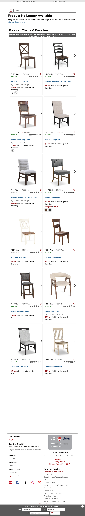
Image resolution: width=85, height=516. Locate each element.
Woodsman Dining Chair (20, 139)
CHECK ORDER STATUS (26, 1)
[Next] (41, 55)
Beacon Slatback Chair (53, 366)
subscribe (55, 513)
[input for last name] (55, 509)
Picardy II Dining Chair (19, 81)
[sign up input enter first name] (25, 458)
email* (37, 513)
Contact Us (48, 474)
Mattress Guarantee (51, 499)
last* (54, 509)
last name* (13, 462)
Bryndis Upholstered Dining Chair (24, 197)
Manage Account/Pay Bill (58, 464)
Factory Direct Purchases (53, 493)
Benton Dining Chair (52, 139)
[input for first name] (31, 509)
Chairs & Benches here (16, 22)
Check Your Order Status (53, 471)
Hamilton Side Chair (19, 257)
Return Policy (49, 490)
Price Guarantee (50, 496)
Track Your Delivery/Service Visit (56, 485)
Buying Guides (49, 488)
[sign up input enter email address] (25, 472)
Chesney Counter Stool (20, 311)
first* (29, 509)
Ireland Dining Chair (52, 197)
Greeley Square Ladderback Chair (58, 81)
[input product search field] (44, 11)
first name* (13, 455)
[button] (40, 74)
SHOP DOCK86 (59, 1)
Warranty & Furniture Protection (55, 501)
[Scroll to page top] (42, 503)
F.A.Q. (46, 480)
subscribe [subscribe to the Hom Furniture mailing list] (14, 477)
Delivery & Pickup (50, 482)
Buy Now (12, 440)
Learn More (58, 459)
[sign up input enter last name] (25, 465)
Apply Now (59, 461)
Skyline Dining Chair (53, 311)
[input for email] (39, 513)
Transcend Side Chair (19, 366)
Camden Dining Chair (53, 257)
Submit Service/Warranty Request (56, 477)
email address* (14, 469)
